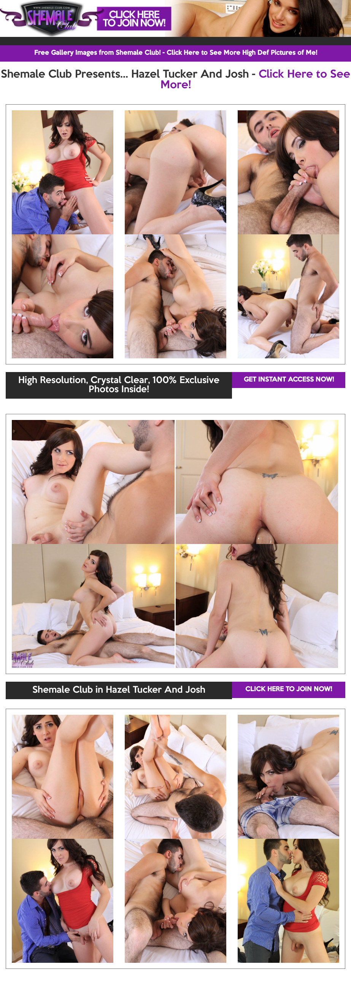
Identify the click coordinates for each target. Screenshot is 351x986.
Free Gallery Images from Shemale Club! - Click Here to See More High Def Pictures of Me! (175, 53)
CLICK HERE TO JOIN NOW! (288, 689)
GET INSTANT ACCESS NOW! (289, 380)
